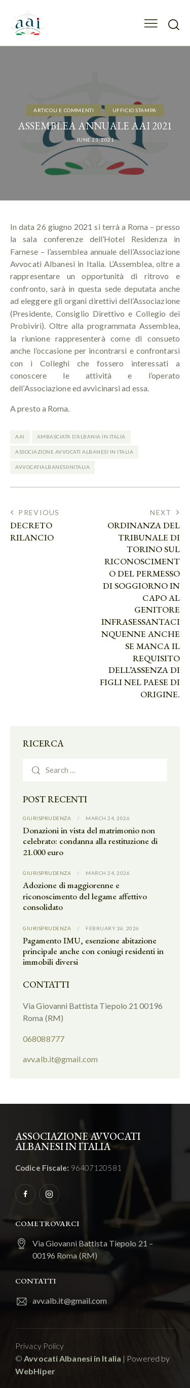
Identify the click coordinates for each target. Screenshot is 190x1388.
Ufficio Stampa (134, 110)
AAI (20, 436)
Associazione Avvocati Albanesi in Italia (74, 452)
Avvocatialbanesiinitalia (52, 467)
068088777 (43, 1038)
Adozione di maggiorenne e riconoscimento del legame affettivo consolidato (85, 896)
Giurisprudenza (47, 818)
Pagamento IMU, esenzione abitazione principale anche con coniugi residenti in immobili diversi (93, 951)
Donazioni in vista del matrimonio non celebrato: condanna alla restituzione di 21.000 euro (90, 841)
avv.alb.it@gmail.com (60, 1059)
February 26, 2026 (112, 928)
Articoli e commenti (63, 110)
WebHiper (35, 1371)
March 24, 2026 (108, 818)
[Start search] (173, 24)
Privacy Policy (39, 1345)
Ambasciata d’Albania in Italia (81, 436)
